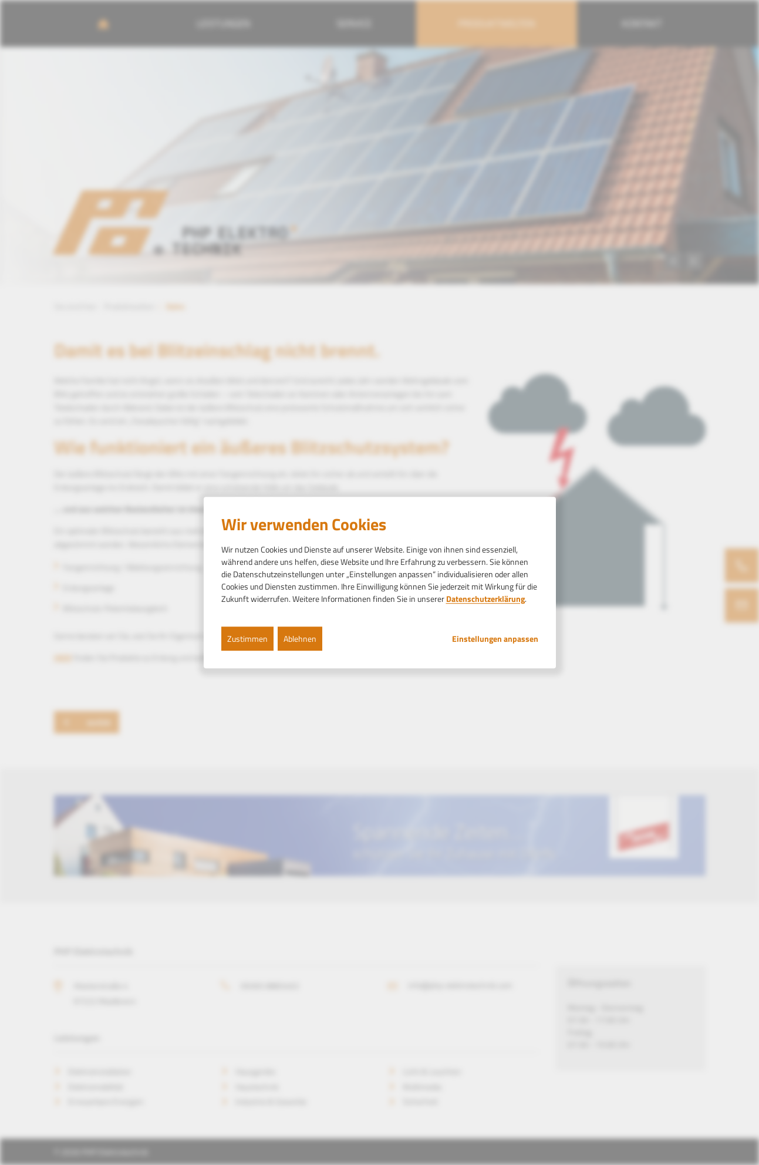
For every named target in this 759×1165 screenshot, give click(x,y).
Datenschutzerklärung (485, 598)
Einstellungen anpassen (495, 638)
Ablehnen (300, 638)
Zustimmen (247, 638)
